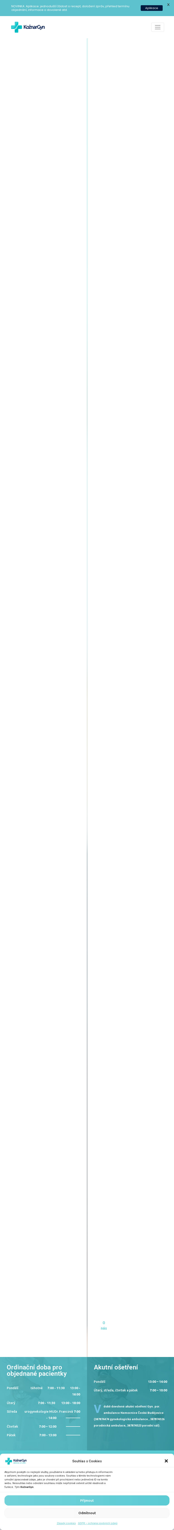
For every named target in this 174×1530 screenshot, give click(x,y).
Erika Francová (114, 1019)
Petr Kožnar (23, 908)
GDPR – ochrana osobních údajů (97, 1523)
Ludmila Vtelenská (119, 908)
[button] (166, 1461)
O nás (24, 131)
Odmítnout (87, 1513)
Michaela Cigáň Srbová (81, 1130)
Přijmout (87, 1500)
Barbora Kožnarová (32, 1019)
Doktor (21, 897)
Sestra (109, 897)
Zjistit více (18, 916)
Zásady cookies (66, 1523)
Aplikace (151, 8)
